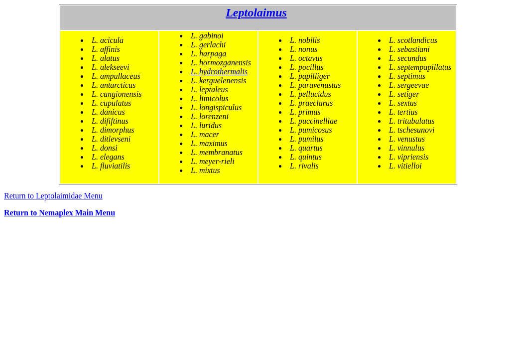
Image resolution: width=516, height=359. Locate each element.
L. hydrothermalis (219, 71)
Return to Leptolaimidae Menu (53, 195)
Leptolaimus (256, 12)
